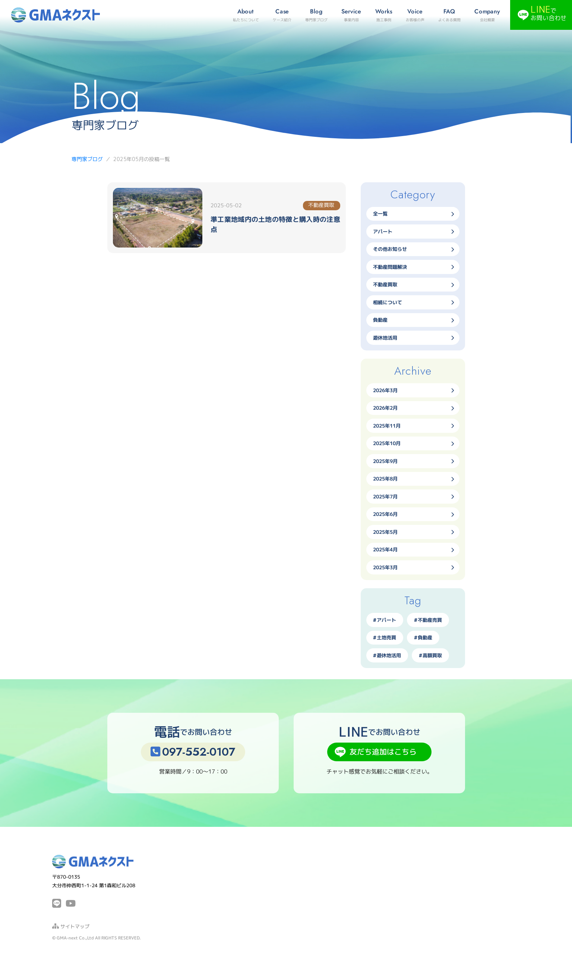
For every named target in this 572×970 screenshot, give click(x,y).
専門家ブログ (87, 159)
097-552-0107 (193, 752)
